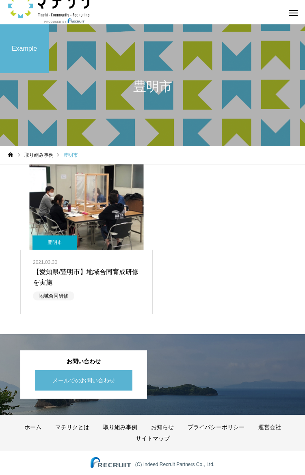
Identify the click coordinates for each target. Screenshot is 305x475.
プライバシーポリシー (216, 427)
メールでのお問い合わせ (83, 380)
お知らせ (162, 427)
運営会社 (269, 427)
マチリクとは (72, 427)
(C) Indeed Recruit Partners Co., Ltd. (174, 464)
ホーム (32, 427)
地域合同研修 (53, 296)
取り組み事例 (120, 427)
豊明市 (55, 242)
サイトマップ (153, 438)
